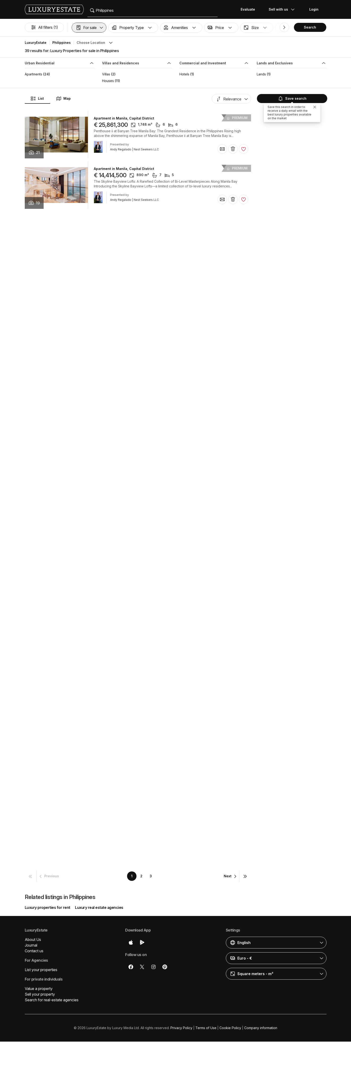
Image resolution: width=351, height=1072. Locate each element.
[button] (89, 27)
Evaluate (248, 9)
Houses (108, 81)
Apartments (33, 74)
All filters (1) (44, 27)
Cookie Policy (230, 1028)
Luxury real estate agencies (99, 907)
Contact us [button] (34, 950)
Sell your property (40, 994)
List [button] (37, 98)
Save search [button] (291, 98)
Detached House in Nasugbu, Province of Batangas (137, 522)
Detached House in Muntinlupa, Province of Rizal (135, 572)
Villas (106, 74)
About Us (33, 939)
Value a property (39, 988)
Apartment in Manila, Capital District (124, 118)
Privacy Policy (181, 1028)
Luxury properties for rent (47, 907)
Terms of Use (205, 1028)
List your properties (41, 969)
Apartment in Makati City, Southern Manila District (135, 673)
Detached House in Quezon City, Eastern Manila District (140, 623)
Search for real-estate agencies (51, 1000)
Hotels (184, 74)
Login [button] (313, 9)
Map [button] (63, 98)
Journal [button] (31, 945)
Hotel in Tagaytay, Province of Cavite (125, 471)
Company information (260, 1028)
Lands (261, 74)
